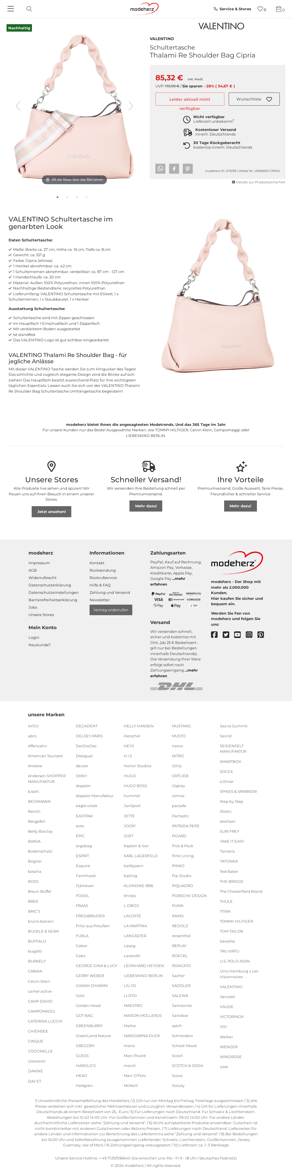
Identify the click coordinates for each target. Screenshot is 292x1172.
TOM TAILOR (231, 931)
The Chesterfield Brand (241, 891)
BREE (33, 901)
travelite (227, 941)
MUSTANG (181, 726)
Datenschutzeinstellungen (54, 592)
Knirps (130, 895)
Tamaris (227, 851)
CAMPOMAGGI (41, 1011)
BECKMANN (39, 801)
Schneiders (182, 1035)
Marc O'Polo (135, 1075)
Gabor (81, 945)
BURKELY (37, 961)
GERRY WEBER (90, 975)
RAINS (178, 915)
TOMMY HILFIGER (236, 921)
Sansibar (180, 1015)
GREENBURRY (89, 1025)
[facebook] (217, 635)
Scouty (178, 1085)
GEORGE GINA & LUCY (96, 965)
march (130, 1065)
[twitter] (228, 635)
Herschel (132, 736)
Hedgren (84, 1085)
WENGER (229, 1046)
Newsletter (100, 600)
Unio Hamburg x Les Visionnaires (239, 974)
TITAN (225, 911)
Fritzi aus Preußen (93, 925)
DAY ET (34, 1081)
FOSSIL (82, 895)
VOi (223, 1026)
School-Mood (184, 1045)
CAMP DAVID (40, 1001)
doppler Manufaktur (94, 795)
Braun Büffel (39, 891)
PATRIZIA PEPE (186, 825)
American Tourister (45, 756)
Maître (130, 1025)
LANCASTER (135, 935)
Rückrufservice (103, 577)
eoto (80, 825)
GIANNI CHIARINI (92, 985)
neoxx (177, 746)
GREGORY (85, 1045)
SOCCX (226, 771)
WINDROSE (231, 1056)
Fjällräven (85, 885)
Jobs (33, 607)
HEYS (129, 746)
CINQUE (35, 1041)
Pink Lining (183, 855)
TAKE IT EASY (232, 841)
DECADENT (87, 726)
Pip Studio (181, 875)
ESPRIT (82, 855)
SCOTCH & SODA (187, 1065)
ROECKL (180, 955)
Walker (226, 1036)
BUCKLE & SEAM (43, 931)
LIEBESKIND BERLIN (143, 975)
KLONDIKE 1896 (138, 885)
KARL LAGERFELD (141, 855)
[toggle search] (27, 9)
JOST (128, 836)
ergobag (84, 845)
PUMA (177, 905)
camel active (40, 991)
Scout (177, 1075)
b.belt (33, 791)
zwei (224, 1066)
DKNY (81, 775)
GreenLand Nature (93, 1035)
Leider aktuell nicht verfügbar (189, 101)
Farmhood (86, 875)
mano (129, 1045)
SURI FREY (229, 831)
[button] (254, 99)
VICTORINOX (232, 1016)
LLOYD (130, 995)
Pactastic (180, 815)
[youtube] (240, 635)
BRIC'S (34, 911)
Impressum (39, 563)
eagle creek (87, 805)
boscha (34, 871)
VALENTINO (162, 38)
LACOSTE (132, 915)
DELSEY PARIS (89, 736)
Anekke (35, 765)
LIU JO (130, 985)
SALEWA (180, 995)
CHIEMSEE (38, 1031)
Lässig (129, 945)
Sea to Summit (234, 726)
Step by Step (231, 801)
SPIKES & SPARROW (238, 791)
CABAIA (35, 971)
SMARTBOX (230, 761)
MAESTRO (133, 1005)
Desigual (84, 756)
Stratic (226, 811)
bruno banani (41, 921)
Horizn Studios (137, 765)
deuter (82, 765)
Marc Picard (135, 1055)
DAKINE (35, 1071)
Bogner (35, 861)
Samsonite (182, 1005)
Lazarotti (132, 955)
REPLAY (179, 945)
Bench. (34, 811)
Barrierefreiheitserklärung (53, 600)
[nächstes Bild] (130, 105)
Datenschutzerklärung (50, 585)
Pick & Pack (182, 845)
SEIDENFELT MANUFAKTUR (233, 749)
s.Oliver (227, 781)
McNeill (131, 1085)
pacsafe (179, 805)
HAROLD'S (86, 1065)
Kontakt (97, 563)
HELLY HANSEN (139, 726)
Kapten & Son (136, 845)
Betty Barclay (40, 831)
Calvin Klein (39, 981)
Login (34, 637)
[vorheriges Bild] (18, 105)
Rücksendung (103, 570)
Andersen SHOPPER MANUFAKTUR (47, 778)
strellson (228, 821)
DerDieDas (86, 746)
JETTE (129, 815)
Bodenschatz (40, 851)
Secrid (226, 736)
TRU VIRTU (229, 951)
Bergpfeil (36, 821)
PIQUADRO (182, 885)
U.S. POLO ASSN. (235, 961)
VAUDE (227, 1006)
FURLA (82, 935)
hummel (132, 795)
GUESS (82, 1055)
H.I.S (128, 756)
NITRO (178, 756)
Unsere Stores (41, 614)
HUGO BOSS (135, 785)
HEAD (81, 1075)
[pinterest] (263, 635)
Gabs (80, 955)
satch (177, 1025)
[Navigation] (11, 9)
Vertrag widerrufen (111, 609)
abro (32, 736)
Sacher (178, 975)
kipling (130, 875)
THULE (226, 901)
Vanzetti (227, 996)
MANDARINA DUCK (142, 1035)
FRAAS (82, 905)
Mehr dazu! (146, 506)
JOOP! (129, 825)
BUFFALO (37, 941)
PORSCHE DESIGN (189, 895)
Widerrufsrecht (42, 577)
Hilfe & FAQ (100, 585)
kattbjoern (133, 865)
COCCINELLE (40, 1051)
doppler (83, 785)
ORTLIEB (180, 775)
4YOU (33, 726)
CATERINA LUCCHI (45, 1021)
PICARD (179, 836)
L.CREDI (131, 905)
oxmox (178, 795)
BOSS (33, 881)
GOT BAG (84, 1015)
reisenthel (181, 935)
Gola (80, 995)
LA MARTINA (135, 925)
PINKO (178, 865)
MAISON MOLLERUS (143, 1015)
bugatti (35, 951)
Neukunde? (39, 645)
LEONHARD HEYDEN (144, 965)
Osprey (178, 785)
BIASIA (34, 841)
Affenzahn (37, 746)
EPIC (80, 836)
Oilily (177, 765)
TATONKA (229, 861)
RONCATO (181, 965)
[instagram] (251, 635)
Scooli (177, 1055)
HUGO (130, 775)
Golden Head (88, 1005)
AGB (33, 570)
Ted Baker (229, 871)
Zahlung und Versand (110, 592)
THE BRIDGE (232, 881)
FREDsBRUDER (90, 915)
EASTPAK (84, 815)
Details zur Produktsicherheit (258, 182)
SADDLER (181, 985)
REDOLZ (180, 925)
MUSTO (179, 736)
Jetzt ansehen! (51, 511)
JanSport (132, 805)
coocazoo (36, 1061)
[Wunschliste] (262, 9)
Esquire (83, 865)
